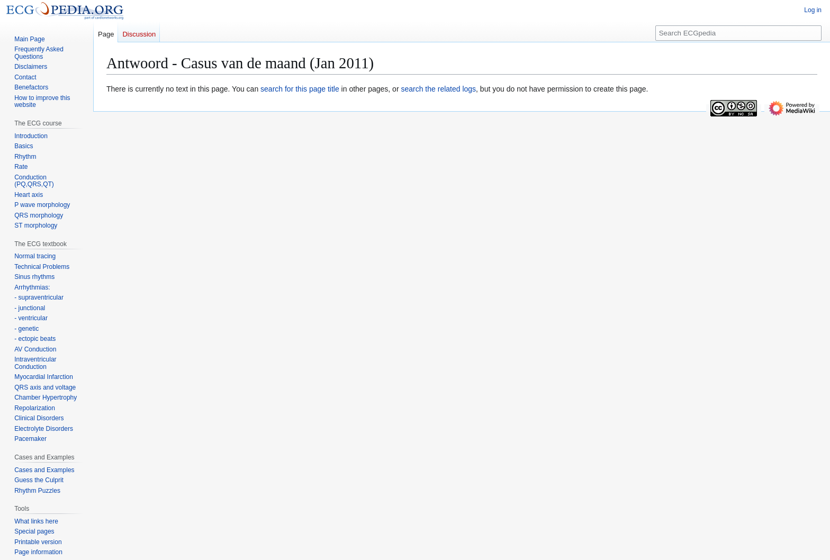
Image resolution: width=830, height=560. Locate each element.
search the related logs (438, 89)
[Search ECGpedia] (738, 33)
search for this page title (299, 89)
